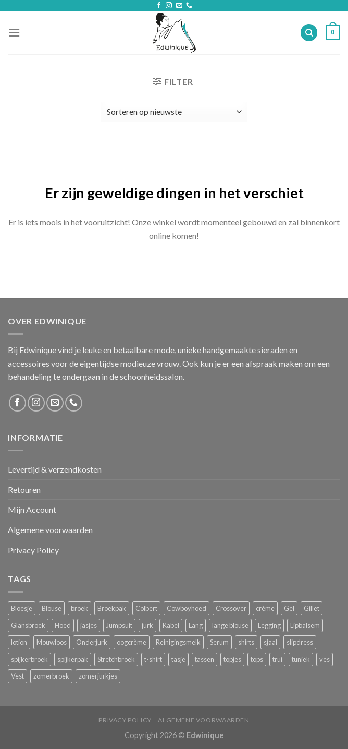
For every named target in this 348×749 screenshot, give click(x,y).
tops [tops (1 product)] (257, 659)
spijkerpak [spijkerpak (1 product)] (72, 659)
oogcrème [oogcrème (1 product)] (131, 642)
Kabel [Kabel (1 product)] (171, 625)
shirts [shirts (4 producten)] (246, 642)
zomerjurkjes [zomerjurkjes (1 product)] (98, 676)
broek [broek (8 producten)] (79, 608)
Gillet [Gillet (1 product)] (311, 608)
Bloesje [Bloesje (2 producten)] (21, 608)
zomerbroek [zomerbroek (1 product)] (51, 676)
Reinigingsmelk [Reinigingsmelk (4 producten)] (178, 642)
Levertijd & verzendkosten (55, 469)
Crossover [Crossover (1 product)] (231, 608)
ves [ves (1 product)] (324, 659)
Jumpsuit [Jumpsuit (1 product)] (119, 625)
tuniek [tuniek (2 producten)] (301, 659)
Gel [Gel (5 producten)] (289, 608)
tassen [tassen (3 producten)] (204, 659)
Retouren (24, 489)
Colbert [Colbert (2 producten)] (146, 608)
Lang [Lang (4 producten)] (196, 625)
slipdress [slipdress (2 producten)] (300, 642)
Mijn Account (32, 509)
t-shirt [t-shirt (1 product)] (153, 659)
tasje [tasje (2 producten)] (178, 659)
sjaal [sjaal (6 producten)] (270, 642)
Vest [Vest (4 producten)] (17, 676)
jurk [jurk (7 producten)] (147, 625)
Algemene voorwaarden (50, 530)
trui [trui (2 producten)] (277, 659)
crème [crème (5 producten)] (265, 608)
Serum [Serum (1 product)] (219, 642)
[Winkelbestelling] (174, 112)
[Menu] (14, 32)
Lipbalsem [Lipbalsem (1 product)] (305, 625)
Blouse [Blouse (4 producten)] (51, 608)
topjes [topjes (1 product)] (232, 659)
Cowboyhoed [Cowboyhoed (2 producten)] (186, 608)
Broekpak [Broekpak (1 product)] (111, 608)
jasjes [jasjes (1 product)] (88, 625)
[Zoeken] (309, 32)
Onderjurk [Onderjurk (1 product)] (91, 642)
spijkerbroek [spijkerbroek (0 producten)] (29, 659)
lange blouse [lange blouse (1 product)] (230, 625)
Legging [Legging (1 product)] (269, 625)
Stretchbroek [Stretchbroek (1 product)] (116, 659)
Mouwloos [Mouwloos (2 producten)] (51, 642)
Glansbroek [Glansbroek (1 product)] (28, 625)
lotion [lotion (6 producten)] (19, 642)
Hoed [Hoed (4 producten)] (63, 625)
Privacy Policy (33, 550)
